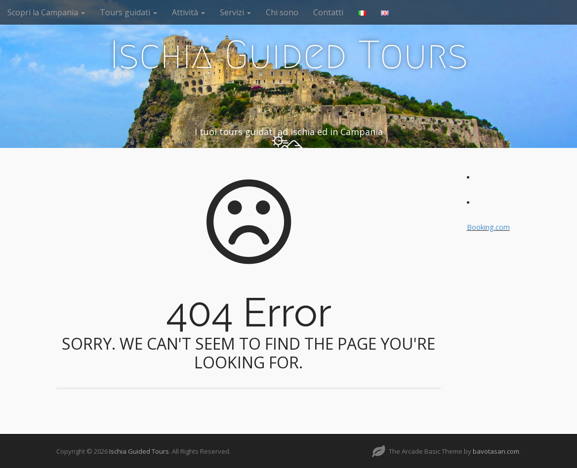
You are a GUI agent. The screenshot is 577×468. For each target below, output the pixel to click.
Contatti (328, 12)
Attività (188, 12)
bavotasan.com (496, 451)
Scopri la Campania (46, 12)
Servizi (235, 12)
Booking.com (488, 227)
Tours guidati (128, 12)
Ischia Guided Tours (289, 55)
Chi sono (282, 12)
